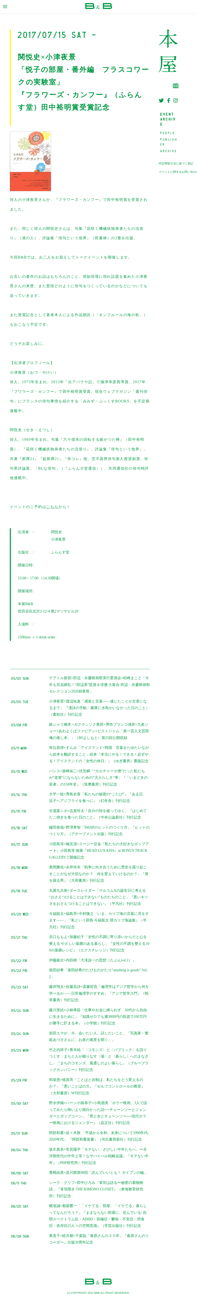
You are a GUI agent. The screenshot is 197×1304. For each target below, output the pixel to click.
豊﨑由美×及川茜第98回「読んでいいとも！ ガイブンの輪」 (98, 1173)
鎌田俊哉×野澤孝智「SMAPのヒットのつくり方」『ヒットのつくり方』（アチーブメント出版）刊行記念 (99, 830)
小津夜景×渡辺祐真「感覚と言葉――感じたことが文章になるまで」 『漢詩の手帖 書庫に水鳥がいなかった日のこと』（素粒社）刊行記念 (99, 708)
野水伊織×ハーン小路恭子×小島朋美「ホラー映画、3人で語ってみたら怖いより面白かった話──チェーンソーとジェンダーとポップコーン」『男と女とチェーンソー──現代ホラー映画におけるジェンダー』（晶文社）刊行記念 (98, 1113)
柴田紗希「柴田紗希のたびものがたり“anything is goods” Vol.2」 (98, 973)
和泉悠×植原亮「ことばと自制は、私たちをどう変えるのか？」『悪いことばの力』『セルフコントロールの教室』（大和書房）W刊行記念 (97, 1086)
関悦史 (56, 532)
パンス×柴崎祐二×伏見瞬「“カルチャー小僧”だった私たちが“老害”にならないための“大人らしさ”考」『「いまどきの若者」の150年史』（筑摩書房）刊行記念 (98, 777)
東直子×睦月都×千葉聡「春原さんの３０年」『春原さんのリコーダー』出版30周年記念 (99, 1239)
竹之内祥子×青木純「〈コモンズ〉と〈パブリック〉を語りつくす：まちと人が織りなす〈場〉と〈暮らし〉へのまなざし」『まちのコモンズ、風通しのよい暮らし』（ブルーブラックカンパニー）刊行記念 (99, 1060)
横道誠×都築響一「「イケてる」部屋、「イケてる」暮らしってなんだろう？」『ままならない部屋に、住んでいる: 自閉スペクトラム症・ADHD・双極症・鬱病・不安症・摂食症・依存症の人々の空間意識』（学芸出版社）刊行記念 (98, 1216)
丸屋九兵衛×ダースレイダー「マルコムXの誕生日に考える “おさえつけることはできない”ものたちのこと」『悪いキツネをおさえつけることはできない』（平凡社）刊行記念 (98, 897)
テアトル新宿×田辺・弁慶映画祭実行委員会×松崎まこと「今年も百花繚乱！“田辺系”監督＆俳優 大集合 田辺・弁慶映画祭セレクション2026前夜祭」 (99, 684)
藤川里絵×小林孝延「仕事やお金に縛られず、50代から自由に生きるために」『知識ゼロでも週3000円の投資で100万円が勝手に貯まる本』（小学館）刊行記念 (98, 1016)
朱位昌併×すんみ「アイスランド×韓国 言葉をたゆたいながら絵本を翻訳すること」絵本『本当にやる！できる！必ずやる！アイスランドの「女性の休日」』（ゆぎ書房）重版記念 (99, 754)
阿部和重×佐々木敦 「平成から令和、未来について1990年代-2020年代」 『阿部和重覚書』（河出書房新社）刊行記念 (99, 1136)
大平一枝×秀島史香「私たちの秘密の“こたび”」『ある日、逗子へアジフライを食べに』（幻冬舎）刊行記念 (97, 797)
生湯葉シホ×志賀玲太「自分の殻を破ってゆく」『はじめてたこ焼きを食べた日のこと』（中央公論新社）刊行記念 (98, 814)
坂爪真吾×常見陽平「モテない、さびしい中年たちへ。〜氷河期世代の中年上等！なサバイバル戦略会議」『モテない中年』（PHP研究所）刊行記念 (99, 1156)
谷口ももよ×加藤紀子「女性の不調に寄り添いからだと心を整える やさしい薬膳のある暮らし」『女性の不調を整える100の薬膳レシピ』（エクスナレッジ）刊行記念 (99, 943)
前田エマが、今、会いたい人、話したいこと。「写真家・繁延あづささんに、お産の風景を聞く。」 (99, 1036)
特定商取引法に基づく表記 (176, 163)
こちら (52, 507)
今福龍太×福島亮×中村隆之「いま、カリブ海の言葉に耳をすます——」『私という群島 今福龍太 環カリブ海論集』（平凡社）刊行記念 (99, 920)
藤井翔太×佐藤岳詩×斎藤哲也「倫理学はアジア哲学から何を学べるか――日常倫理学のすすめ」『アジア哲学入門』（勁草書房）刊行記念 (99, 993)
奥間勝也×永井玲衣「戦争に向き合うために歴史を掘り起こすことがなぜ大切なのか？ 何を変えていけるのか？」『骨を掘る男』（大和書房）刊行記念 (99, 874)
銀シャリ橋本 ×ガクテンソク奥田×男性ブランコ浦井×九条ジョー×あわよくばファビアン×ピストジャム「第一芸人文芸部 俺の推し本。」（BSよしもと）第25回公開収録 (99, 731)
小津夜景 (58, 539)
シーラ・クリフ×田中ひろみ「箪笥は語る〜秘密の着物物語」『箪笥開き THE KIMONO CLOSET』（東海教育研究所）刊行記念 (96, 1189)
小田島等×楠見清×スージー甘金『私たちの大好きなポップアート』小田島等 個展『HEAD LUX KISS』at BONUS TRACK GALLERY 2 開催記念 (99, 850)
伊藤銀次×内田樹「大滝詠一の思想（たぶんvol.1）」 (92, 960)
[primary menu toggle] (5, 6)
